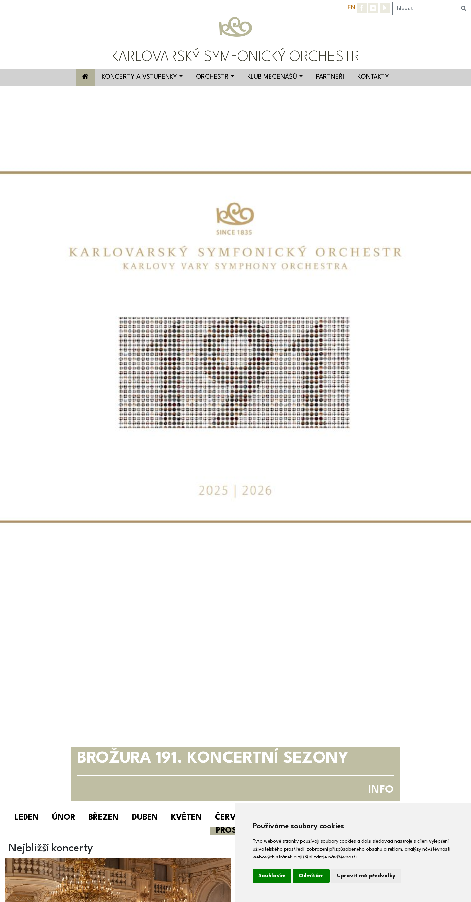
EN (351, 7)
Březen (103, 818)
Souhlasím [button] (272, 876)
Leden (26, 818)
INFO (381, 790)
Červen (231, 818)
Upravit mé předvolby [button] (366, 876)
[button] (35, 446)
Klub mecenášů (272, 77)
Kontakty (373, 77)
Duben (145, 818)
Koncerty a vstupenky (139, 77)
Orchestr (212, 77)
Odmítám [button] (311, 876)
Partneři (330, 77)
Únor (63, 818)
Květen (186, 818)
